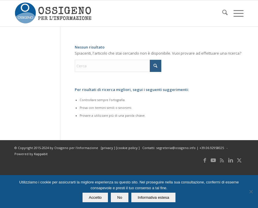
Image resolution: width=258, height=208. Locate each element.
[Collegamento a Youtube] (213, 160)
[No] (251, 191)
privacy (108, 148)
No (119, 197)
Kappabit (41, 154)
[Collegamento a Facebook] (204, 160)
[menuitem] (222, 13)
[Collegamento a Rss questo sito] (222, 160)
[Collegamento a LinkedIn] (230, 160)
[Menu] (236, 13)
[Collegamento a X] (239, 160)
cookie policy (128, 148)
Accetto (95, 197)
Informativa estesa (153, 197)
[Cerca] (222, 13)
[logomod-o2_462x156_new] (52, 13)
